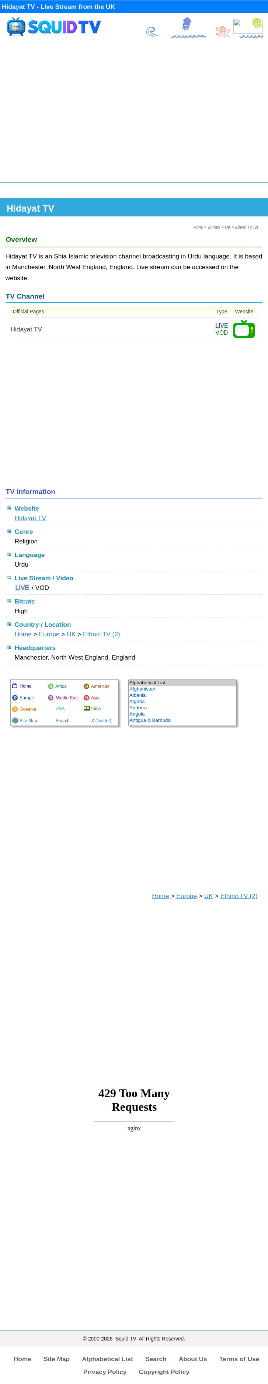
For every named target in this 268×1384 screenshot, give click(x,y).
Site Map (56, 1359)
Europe (214, 227)
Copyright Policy (164, 1372)
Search (156, 1359)
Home (197, 227)
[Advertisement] (134, 113)
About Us (193, 1359)
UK (227, 227)
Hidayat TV (30, 518)
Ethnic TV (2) (246, 227)
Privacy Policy (105, 1372)
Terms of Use (239, 1359)
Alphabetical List (107, 1359)
